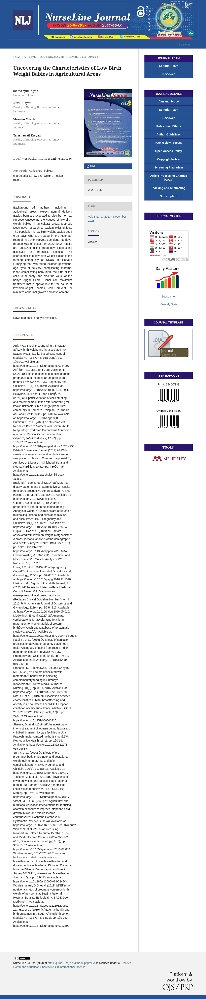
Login (189, 3)
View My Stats (168, 304)
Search (183, 44)
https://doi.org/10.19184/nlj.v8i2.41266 (46, 158)
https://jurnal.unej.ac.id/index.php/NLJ (71, 963)
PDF (92, 166)
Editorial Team (168, 65)
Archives (30, 57)
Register (175, 3)
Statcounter (168, 296)
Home (17, 57)
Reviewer (168, 74)
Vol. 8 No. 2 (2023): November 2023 (62, 57)
